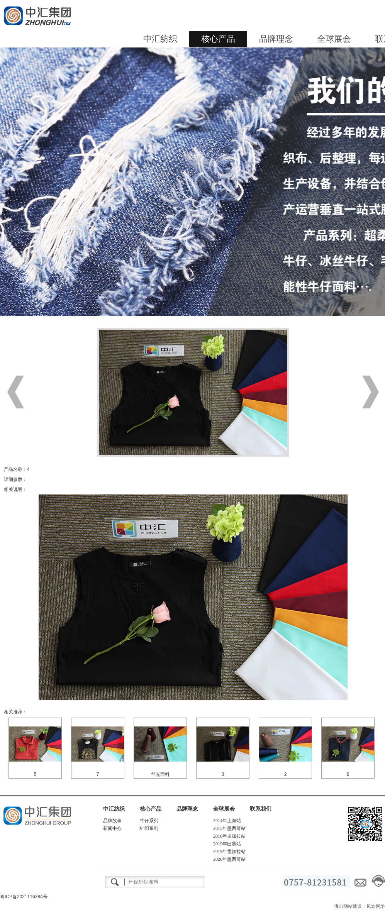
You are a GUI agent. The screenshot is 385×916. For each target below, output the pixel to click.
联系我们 (260, 809)
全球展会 (334, 39)
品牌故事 (112, 820)
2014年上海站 (227, 820)
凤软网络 (375, 906)
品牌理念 (276, 39)
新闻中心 (112, 828)
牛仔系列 (149, 820)
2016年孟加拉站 (229, 836)
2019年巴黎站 (227, 844)
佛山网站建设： (350, 906)
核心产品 (218, 39)
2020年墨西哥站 (229, 859)
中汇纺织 (160, 39)
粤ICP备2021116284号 (23, 896)
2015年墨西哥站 (229, 828)
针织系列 (149, 828)
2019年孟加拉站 (229, 851)
